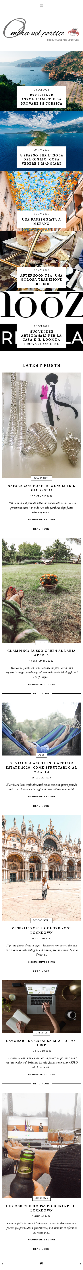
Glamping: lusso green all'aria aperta (41, 653)
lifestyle (41, 1033)
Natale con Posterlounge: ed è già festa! (41, 488)
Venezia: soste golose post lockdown (42, 930)
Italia (42, 643)
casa (41, 755)
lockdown (41, 1198)
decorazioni (41, 478)
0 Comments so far (41, 519)
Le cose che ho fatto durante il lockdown (41, 1208)
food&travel (41, 920)
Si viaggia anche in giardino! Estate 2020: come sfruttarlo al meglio (41, 767)
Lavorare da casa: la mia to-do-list (41, 1043)
